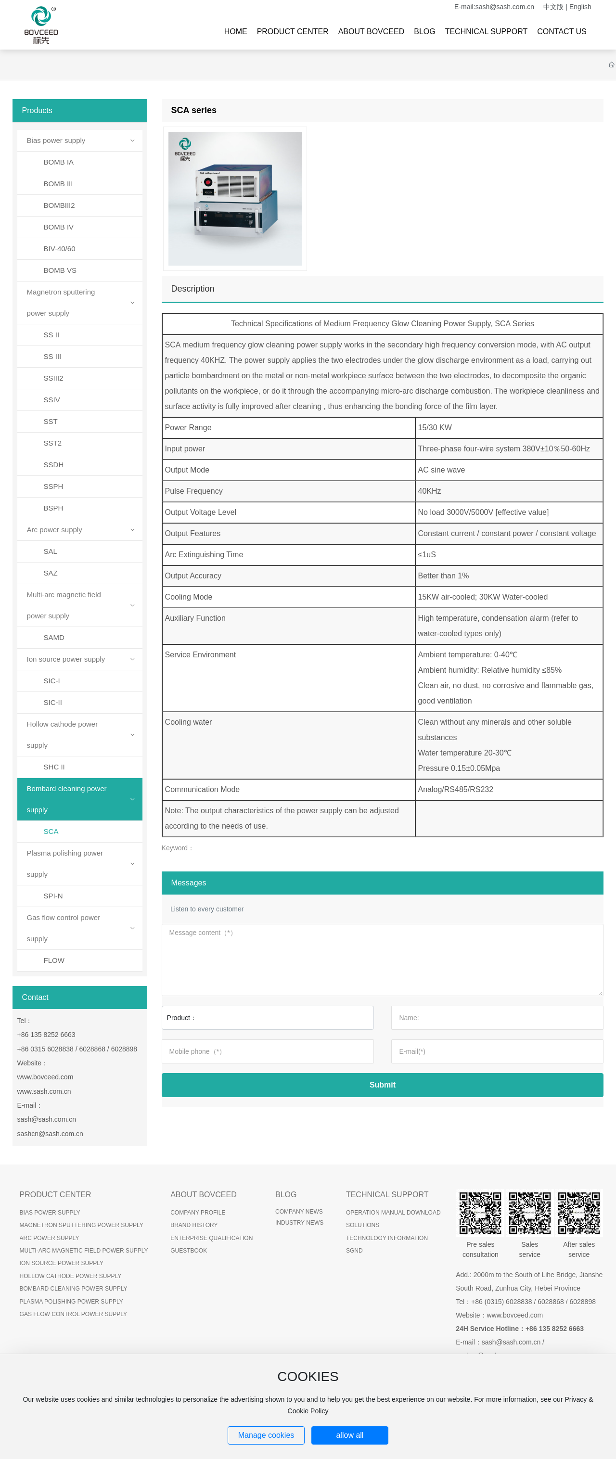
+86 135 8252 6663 (46, 1034)
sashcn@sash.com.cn (50, 1134)
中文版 (553, 7)
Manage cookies (266, 1435)
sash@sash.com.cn (504, 7)
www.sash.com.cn (44, 1091)
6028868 (92, 1049)
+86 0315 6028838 (45, 1049)
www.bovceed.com (45, 1077)
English (580, 7)
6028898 (124, 1049)
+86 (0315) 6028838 (501, 1301)
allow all (349, 1435)
